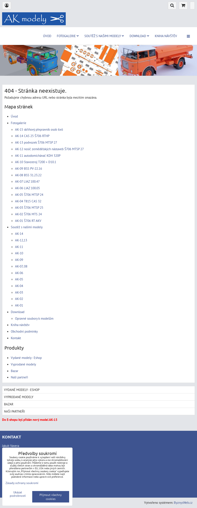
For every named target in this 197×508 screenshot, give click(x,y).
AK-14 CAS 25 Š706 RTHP (32, 136)
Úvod (47, 36)
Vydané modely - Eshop (26, 357)
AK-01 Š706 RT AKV (28, 220)
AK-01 (19, 305)
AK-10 (19, 253)
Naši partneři (19, 377)
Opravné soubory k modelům (34, 318)
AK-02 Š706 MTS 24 (28, 214)
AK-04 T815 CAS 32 (28, 201)
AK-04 (19, 286)
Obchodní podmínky (24, 331)
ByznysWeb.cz (183, 502)
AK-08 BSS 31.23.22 (28, 175)
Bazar (14, 371)
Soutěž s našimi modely (104, 36)
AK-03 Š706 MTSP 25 (29, 207)
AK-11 (19, 247)
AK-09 (19, 259)
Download (139, 36)
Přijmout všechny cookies (50, 497)
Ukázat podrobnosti (18, 494)
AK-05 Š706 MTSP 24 (29, 194)
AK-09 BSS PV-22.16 (28, 168)
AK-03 (19, 292)
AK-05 (19, 279)
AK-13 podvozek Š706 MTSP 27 (36, 142)
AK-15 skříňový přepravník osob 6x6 (39, 129)
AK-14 (19, 233)
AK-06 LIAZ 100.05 (27, 188)
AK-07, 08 (21, 266)
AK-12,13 (21, 240)
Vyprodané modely (23, 364)
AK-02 (19, 299)
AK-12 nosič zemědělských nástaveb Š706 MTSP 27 (49, 149)
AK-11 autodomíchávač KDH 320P (37, 155)
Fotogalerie (68, 36)
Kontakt (16, 338)
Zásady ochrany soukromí (22, 483)
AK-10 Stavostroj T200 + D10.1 (35, 162)
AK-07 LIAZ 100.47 (27, 181)
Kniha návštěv (166, 36)
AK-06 (19, 273)
